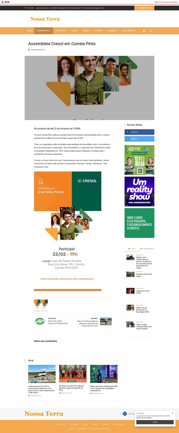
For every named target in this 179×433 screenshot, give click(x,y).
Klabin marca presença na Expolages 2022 (142, 309)
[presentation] (117, 360)
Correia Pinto (43, 31)
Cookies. (140, 413)
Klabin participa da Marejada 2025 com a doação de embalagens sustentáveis (104, 388)
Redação (139, 255)
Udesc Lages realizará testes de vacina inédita (144, 326)
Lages (74, 31)
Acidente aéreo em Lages (144, 275)
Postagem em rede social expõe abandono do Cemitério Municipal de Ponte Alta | (48, 8)
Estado (99, 31)
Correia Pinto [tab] (147, 249)
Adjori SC (157, 2)
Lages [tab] (132, 249)
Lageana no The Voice (142, 292)
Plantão (139, 271)
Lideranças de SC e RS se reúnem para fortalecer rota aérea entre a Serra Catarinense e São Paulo (41, 389)
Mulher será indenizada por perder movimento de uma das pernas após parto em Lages (144, 262)
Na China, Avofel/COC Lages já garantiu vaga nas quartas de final (71, 388)
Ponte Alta (61, 31)
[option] (48, 8)
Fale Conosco (128, 31)
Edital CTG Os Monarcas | (86, 8)
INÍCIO (29, 31)
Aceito (155, 422)
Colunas (112, 31)
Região (86, 31)
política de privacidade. (144, 417)
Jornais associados (170, 2)
